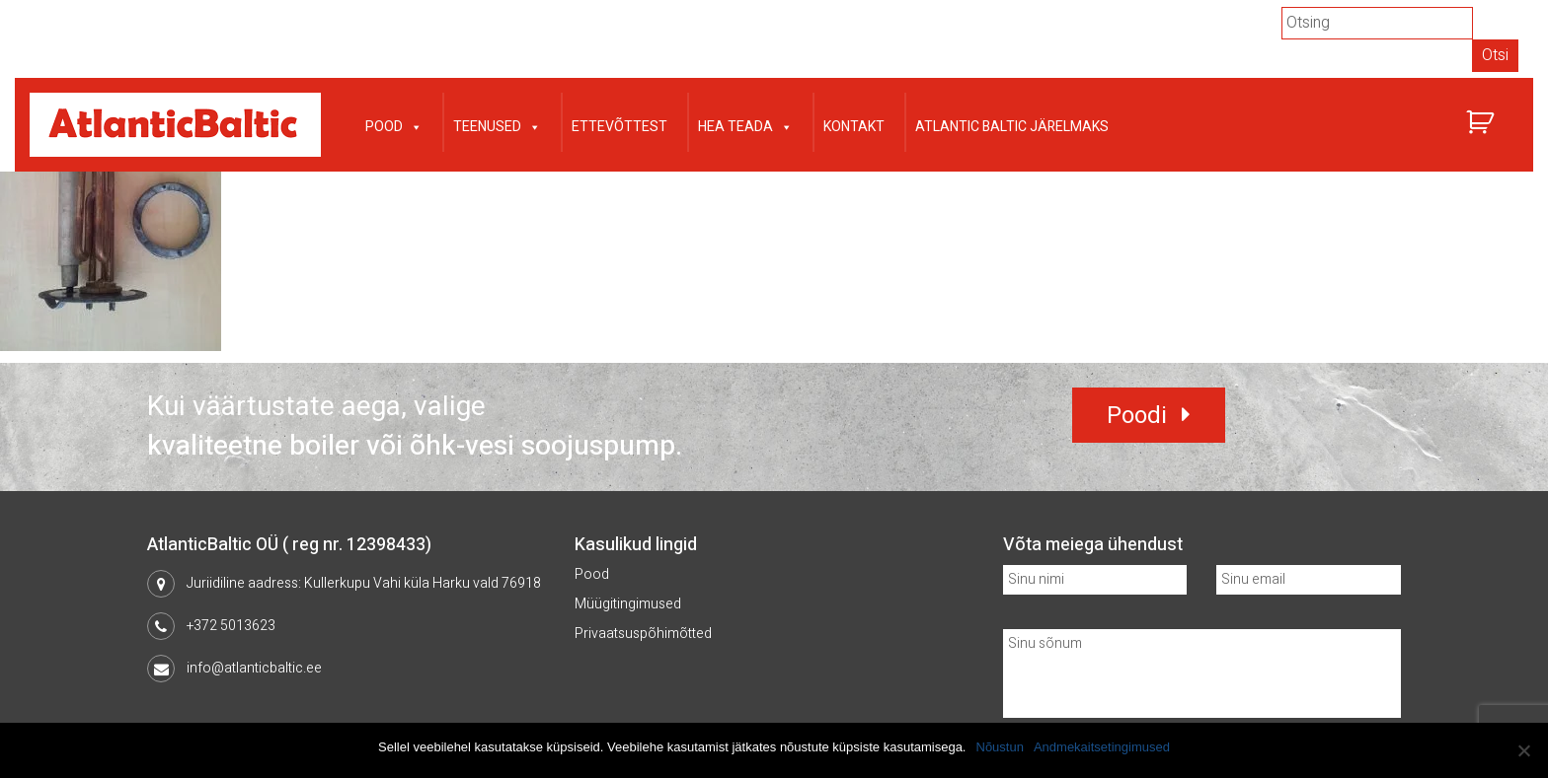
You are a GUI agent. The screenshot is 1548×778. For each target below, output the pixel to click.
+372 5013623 (231, 625)
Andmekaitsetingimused (1102, 747)
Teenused (497, 125)
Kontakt (854, 126)
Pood (394, 125)
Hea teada (745, 125)
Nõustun (1000, 747)
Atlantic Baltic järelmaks (1012, 126)
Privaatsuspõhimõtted (643, 633)
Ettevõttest (619, 126)
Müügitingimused (628, 604)
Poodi (1137, 415)
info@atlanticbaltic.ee (254, 668)
